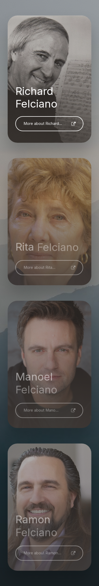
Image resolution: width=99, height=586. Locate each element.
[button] (50, 123)
